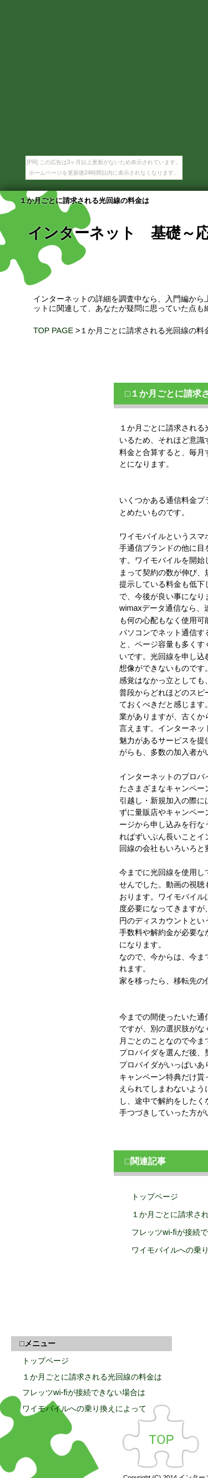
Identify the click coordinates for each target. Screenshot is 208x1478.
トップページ (45, 1360)
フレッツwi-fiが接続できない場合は (83, 1392)
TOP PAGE (53, 330)
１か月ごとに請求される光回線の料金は (92, 1376)
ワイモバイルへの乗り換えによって (84, 1408)
